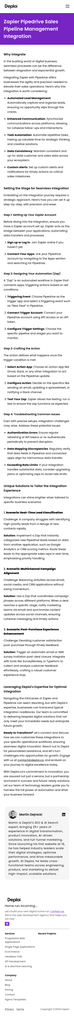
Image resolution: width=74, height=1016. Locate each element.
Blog (7, 985)
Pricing (9, 989)
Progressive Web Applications (15, 940)
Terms (20, 1009)
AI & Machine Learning (18, 966)
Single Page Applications (20, 947)
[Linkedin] (62, 814)
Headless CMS (13, 956)
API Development (15, 961)
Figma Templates (15, 999)
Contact (10, 994)
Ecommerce (12, 951)
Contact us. (57, 911)
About (8, 980)
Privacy (9, 1009)
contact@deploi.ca (31, 760)
